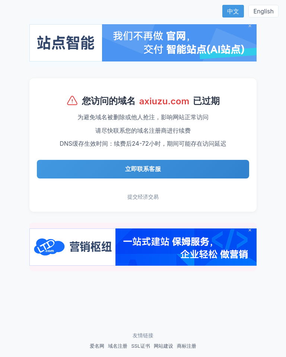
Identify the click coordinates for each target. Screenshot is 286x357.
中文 (233, 11)
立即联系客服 (143, 169)
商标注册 (186, 346)
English (263, 11)
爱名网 (97, 346)
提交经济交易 (143, 196)
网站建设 (163, 346)
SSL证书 (140, 346)
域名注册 (117, 346)
